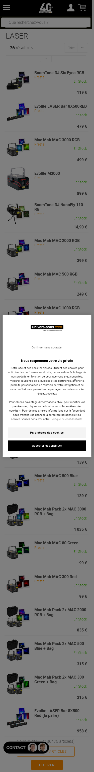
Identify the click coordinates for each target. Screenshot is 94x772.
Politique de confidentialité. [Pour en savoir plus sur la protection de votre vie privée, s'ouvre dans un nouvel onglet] (67, 419)
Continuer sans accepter (47, 347)
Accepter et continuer (47, 446)
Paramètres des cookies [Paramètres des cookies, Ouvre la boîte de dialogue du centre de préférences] (47, 433)
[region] (46, 386)
